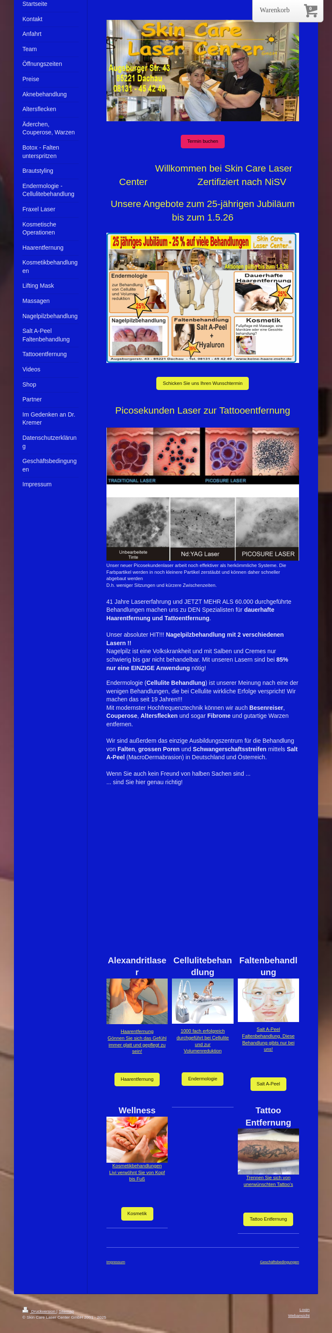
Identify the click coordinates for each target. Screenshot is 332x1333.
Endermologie (202, 1078)
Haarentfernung (137, 1031)
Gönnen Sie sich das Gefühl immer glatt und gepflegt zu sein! (137, 1045)
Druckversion (39, 1311)
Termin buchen (202, 141)
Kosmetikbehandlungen (137, 1165)
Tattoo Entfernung (268, 1218)
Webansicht (299, 1315)
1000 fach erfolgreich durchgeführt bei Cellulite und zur (203, 1037)
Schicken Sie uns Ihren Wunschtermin (202, 383)
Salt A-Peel (268, 1083)
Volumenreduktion (203, 1050)
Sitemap (66, 1311)
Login (304, 1309)
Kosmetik (137, 1213)
